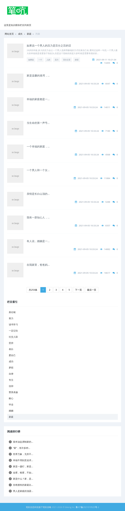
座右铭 (12, 312)
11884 (107, 178)
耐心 (11, 398)
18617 (107, 272)
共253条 (33, 289)
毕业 (11, 404)
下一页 (78, 289)
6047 (107, 83)
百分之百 (66, 59)
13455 (107, 62)
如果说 (31, 59)
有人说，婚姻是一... (38, 241)
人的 (48, 59)
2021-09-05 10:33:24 (89, 83)
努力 (11, 318)
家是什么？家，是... (21, 478)
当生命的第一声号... (38, 123)
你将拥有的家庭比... (21, 484)
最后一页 (91, 289)
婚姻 (11, 410)
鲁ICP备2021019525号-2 (87, 507)
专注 (11, 379)
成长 (20, 33)
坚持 (11, 342)
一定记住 (13, 330)
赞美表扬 (13, 392)
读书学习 (13, 324)
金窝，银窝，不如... (21, 472)
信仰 (11, 386)
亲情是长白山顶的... (38, 194)
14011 (107, 107)
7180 (107, 130)
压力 (56, 59)
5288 (107, 201)
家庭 (29, 33)
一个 (40, 59)
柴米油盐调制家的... (21, 441)
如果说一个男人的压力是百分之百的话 (49, 45)
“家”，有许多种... (19, 447)
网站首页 (9, 33)
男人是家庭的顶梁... (21, 491)
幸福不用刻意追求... (21, 460)
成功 (11, 361)
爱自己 (12, 355)
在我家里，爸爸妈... (38, 265)
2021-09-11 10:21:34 (106, 59)
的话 (76, 59)
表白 (11, 349)
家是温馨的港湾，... (38, 75)
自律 (11, 373)
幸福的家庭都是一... (38, 99)
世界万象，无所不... (21, 454)
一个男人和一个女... (38, 170)
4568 (107, 154)
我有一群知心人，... (38, 217)
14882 (107, 249)
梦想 (11, 367)
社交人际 (13, 336)
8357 (107, 225)
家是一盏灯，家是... (21, 466)
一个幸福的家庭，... (38, 146)
